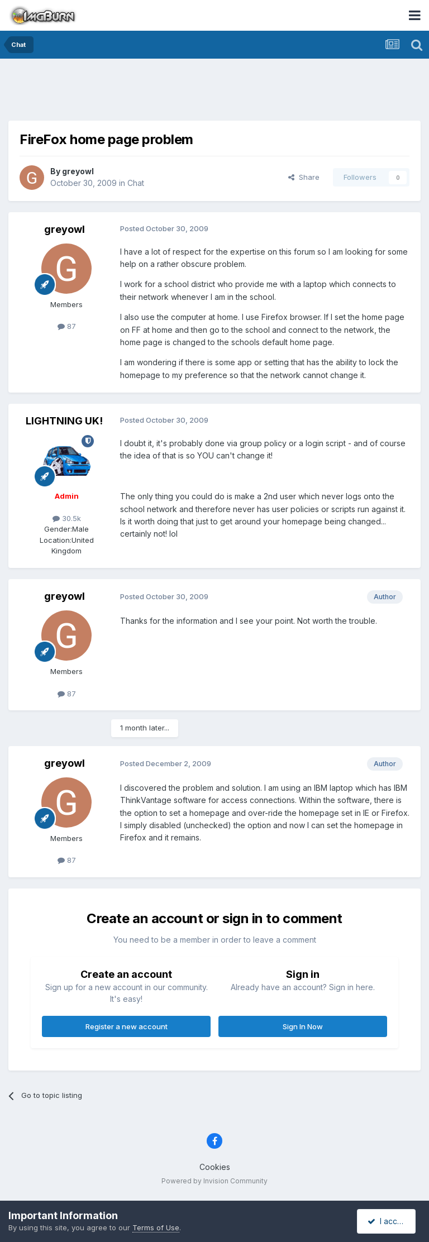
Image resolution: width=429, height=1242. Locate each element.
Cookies (214, 1167)
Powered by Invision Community (214, 1181)
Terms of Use (155, 1227)
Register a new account (126, 1026)
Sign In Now (303, 1026)
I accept (388, 1221)
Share (304, 177)
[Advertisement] (214, 92)
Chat (135, 183)
